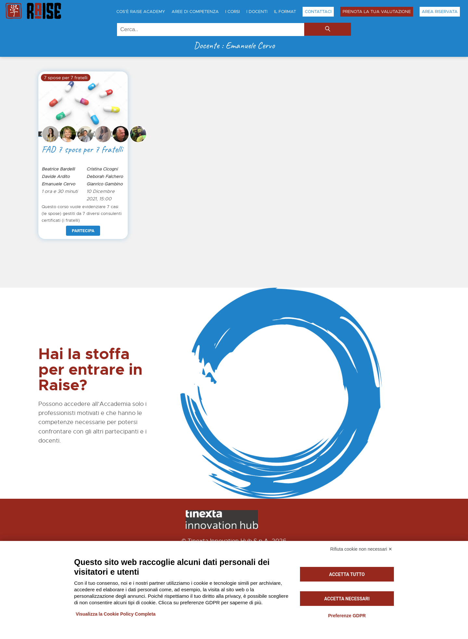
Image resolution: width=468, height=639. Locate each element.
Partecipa (83, 230)
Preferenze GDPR (347, 615)
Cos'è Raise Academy (140, 11)
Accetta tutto (347, 574)
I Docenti (256, 11)
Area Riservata (440, 11)
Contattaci (318, 11)
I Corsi (232, 11)
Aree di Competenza (195, 11)
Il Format (285, 11)
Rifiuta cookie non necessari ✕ (361, 549)
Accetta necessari (347, 598)
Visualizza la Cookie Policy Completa (116, 614)
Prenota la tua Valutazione (377, 11)
